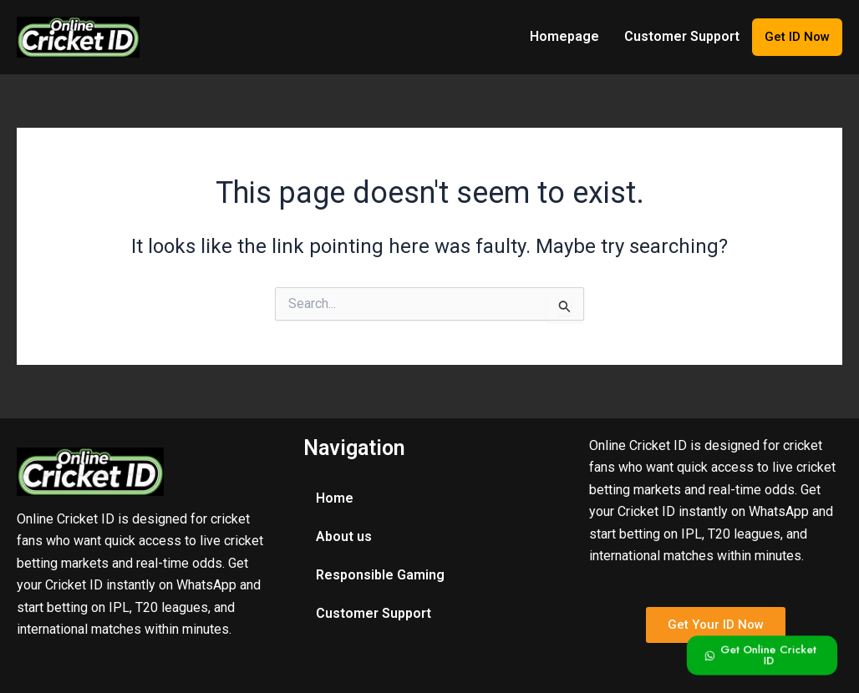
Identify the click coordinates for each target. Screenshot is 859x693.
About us (344, 536)
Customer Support (682, 36)
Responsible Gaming (380, 575)
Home (334, 498)
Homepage (564, 36)
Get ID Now (797, 36)
